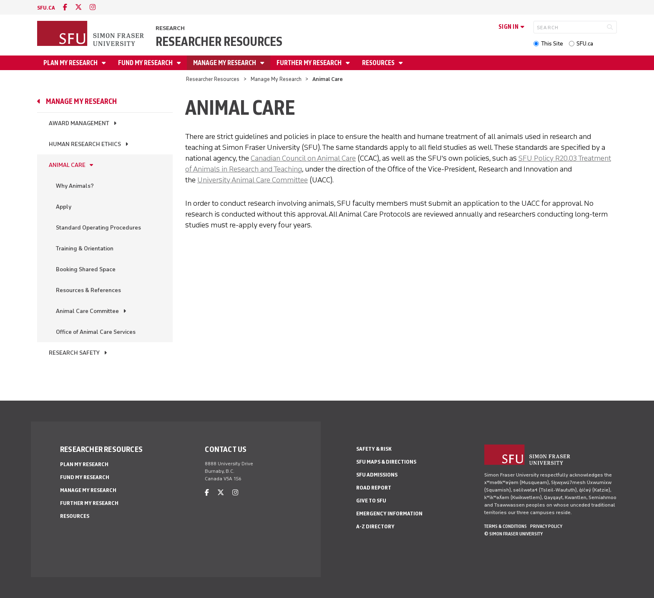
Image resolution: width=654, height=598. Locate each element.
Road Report (373, 487)
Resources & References (88, 290)
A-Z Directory (375, 526)
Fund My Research (146, 63)
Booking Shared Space (86, 269)
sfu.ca (46, 7)
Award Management (79, 123)
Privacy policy (546, 526)
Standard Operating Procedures (98, 227)
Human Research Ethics (85, 144)
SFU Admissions (376, 474)
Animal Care (67, 165)
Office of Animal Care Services (96, 332)
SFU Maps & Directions (386, 461)
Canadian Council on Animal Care (303, 158)
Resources (379, 63)
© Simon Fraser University (513, 534)
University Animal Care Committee (252, 179)
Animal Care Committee (87, 311)
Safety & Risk (374, 448)
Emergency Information (389, 513)
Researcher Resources (219, 41)
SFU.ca (584, 43)
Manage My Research (225, 63)
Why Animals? (75, 185)
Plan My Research (71, 63)
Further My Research (310, 63)
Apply (63, 206)
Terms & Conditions (505, 526)
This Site (552, 43)
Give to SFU (371, 500)
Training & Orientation (84, 248)
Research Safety (74, 352)
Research (170, 28)
